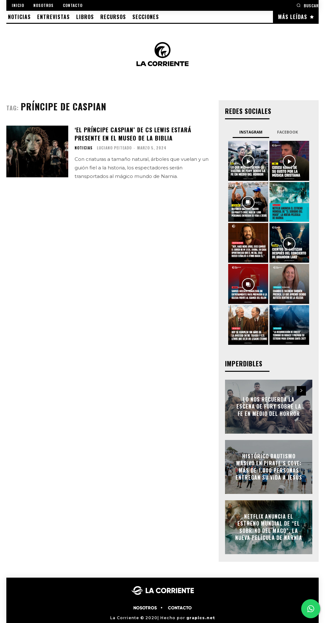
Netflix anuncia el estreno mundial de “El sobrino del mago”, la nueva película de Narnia (268, 527)
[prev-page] (290, 391)
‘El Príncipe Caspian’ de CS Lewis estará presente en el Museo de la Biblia (133, 133)
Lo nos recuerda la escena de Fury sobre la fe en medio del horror (268, 406)
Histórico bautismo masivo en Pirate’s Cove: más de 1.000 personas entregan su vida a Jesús (268, 466)
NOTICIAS (84, 147)
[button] (307, 5)
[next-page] (301, 391)
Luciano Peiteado (114, 147)
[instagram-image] (248, 160)
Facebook (287, 132)
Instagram (250, 132)
